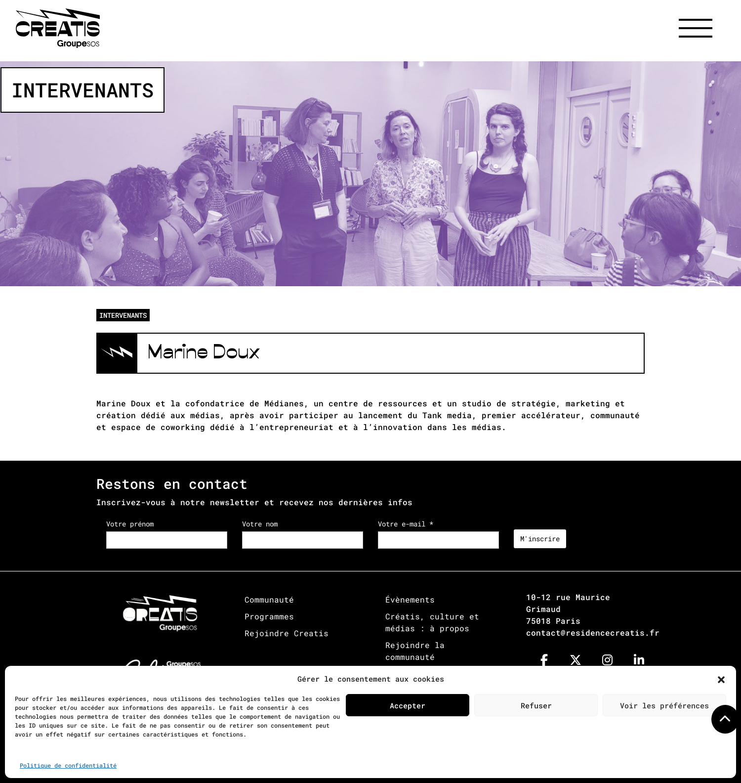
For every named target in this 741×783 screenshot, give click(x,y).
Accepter (407, 705)
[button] (721, 679)
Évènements (410, 599)
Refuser (536, 705)
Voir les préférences (664, 705)
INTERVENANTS (123, 315)
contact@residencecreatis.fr (592, 632)
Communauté (269, 599)
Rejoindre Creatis (287, 633)
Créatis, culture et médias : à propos (432, 622)
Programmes (269, 616)
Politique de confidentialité (68, 765)
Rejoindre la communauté (415, 651)
